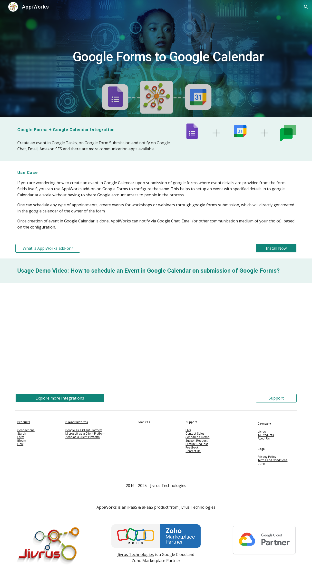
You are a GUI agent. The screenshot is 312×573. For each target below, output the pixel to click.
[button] (306, 7)
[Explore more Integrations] (60, 398)
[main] (168, 58)
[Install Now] (276, 248)
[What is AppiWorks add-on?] (48, 248)
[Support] (276, 398)
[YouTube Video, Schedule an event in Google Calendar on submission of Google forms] (156, 335)
